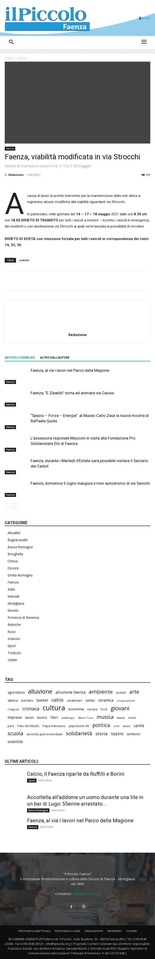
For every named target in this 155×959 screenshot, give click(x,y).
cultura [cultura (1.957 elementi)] (54, 707)
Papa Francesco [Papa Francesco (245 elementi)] (54, 726)
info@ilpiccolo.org (86, 893)
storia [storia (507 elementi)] (101, 733)
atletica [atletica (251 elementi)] (13, 700)
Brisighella (15, 554)
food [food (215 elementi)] (104, 709)
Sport (12, 645)
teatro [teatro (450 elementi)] (117, 733)
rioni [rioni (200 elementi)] (116, 726)
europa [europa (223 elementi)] (92, 709)
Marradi (13, 596)
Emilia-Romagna (20, 575)
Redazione (16, 174)
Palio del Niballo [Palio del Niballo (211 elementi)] (28, 726)
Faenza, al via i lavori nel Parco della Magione (70, 370)
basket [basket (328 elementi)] (42, 700)
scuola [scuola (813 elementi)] (15, 733)
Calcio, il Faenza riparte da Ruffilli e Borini (75, 774)
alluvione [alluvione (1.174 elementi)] (40, 691)
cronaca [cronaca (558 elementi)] (30, 708)
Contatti (131, 931)
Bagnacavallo (18, 540)
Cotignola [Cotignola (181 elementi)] (13, 709)
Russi (12, 631)
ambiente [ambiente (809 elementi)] (101, 691)
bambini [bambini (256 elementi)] (27, 700)
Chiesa (13, 561)
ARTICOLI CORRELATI (20, 357)
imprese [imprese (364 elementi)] (15, 717)
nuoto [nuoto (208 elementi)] (132, 717)
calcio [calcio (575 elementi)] (58, 699)
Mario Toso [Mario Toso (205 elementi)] (85, 717)
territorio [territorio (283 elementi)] (133, 734)
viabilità (24, 260)
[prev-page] (8, 506)
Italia (11, 589)
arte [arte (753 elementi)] (134, 691)
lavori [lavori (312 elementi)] (29, 717)
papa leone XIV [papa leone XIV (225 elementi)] (79, 726)
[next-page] (15, 506)
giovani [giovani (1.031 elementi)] (120, 708)
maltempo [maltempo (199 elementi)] (68, 717)
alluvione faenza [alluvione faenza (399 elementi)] (70, 692)
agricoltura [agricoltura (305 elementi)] (16, 692)
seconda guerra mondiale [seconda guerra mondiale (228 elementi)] (45, 734)
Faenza (22, 58)
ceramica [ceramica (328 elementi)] (105, 700)
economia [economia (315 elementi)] (76, 709)
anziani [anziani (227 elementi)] (121, 693)
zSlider (12, 660)
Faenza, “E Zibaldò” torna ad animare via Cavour (72, 393)
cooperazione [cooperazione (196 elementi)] (126, 700)
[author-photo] (77, 328)
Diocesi (13, 568)
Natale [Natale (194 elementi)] (121, 717)
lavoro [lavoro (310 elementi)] (42, 717)
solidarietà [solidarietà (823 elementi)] (79, 733)
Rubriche (14, 624)
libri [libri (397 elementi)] (54, 717)
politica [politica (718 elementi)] (101, 725)
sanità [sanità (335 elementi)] (139, 725)
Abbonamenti (94, 931)
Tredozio (14, 653)
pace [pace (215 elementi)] (11, 726)
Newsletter (114, 931)
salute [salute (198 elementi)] (126, 726)
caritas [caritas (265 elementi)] (90, 700)
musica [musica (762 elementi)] (105, 716)
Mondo (13, 610)
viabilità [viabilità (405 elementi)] (15, 741)
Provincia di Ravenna (23, 617)
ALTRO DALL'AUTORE (54, 357)
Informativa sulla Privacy (34, 931)
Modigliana (16, 603)
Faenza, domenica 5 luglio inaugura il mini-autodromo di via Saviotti (90, 483)
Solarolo (14, 638)
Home (9, 58)
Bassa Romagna (20, 547)
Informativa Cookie (67, 931)
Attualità (14, 533)
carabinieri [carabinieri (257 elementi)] (74, 700)
